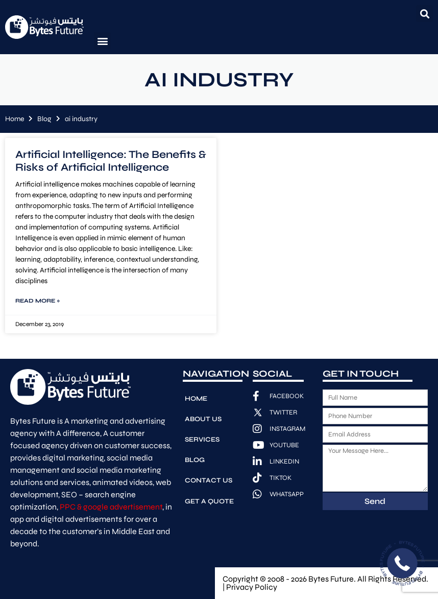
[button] (424, 13)
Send (374, 501)
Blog (44, 118)
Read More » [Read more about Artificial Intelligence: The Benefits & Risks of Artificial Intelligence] (37, 300)
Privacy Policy (251, 587)
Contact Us (208, 475)
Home (14, 118)
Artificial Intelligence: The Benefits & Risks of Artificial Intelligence (110, 161)
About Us (203, 417)
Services (202, 436)
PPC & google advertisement (111, 507)
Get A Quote (209, 495)
